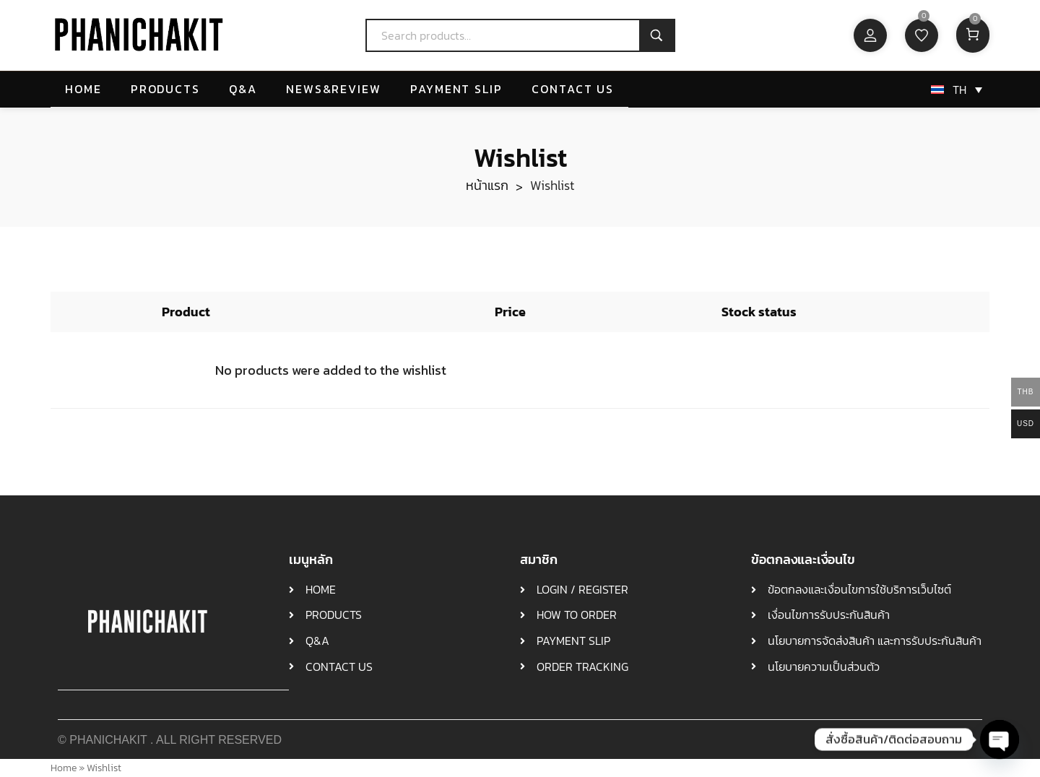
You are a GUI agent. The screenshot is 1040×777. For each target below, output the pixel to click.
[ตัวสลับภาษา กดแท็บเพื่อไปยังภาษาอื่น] (954, 90)
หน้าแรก (487, 185)
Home (64, 767)
